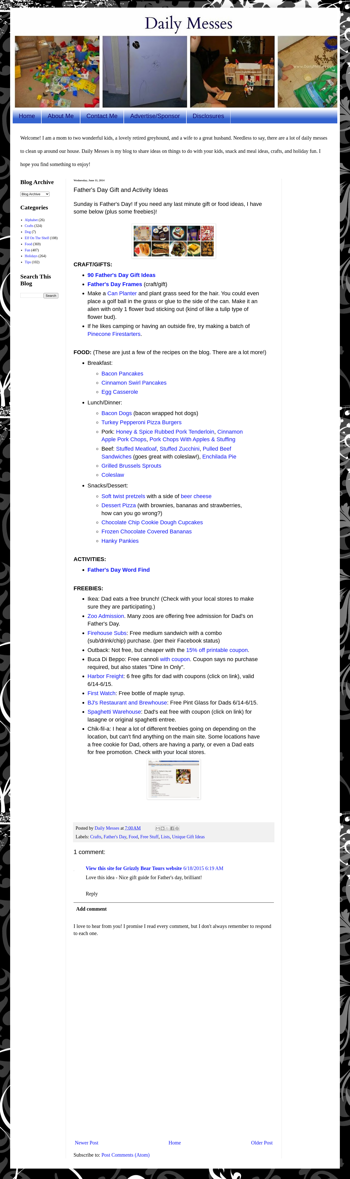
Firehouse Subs (107, 633)
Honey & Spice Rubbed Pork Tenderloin (165, 432)
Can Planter (122, 293)
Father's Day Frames (115, 284)
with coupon (175, 659)
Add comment (91, 909)
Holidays (31, 256)
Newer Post (86, 1142)
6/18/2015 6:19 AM (203, 868)
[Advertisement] (174, 1093)
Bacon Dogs (116, 413)
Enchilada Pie (219, 456)
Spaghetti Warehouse (114, 712)
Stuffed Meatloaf (136, 449)
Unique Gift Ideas (188, 836)
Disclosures (208, 115)
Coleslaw (112, 475)
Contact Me (102, 115)
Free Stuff (149, 836)
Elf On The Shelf (37, 238)
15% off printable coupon (217, 650)
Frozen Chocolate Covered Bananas (146, 531)
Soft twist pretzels (123, 496)
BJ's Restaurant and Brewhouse (127, 702)
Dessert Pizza (118, 505)
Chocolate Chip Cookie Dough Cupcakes (152, 522)
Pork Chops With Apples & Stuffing (192, 439)
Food (133, 836)
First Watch (101, 693)
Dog (28, 232)
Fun (27, 250)
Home (27, 115)
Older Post (262, 1142)
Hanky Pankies (120, 541)
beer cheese (196, 496)
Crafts (95, 836)
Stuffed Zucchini (180, 449)
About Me (61, 115)
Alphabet (31, 220)
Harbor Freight (106, 676)
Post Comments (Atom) (125, 1155)
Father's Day (114, 836)
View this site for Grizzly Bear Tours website (134, 868)
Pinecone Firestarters (114, 334)
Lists (165, 836)
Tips (28, 262)
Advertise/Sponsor (155, 115)
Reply (92, 893)
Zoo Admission (106, 616)
